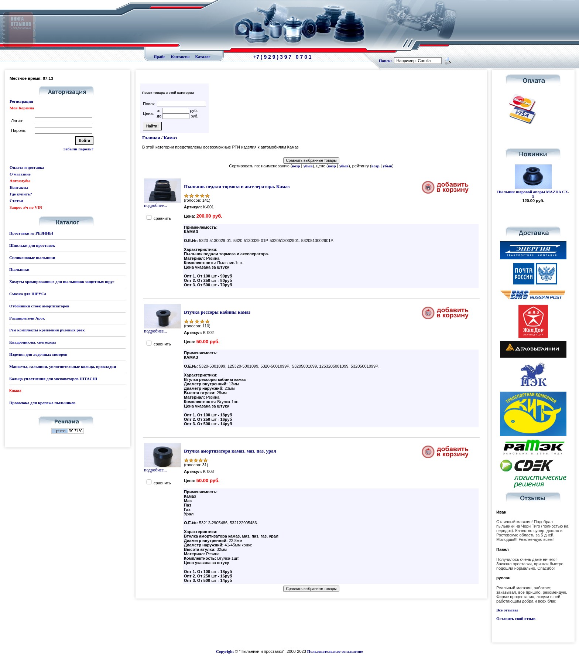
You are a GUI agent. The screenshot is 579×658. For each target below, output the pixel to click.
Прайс (159, 56)
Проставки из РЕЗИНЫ (31, 233)
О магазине (20, 174)
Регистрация (21, 101)
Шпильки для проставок (32, 245)
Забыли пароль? (78, 149)
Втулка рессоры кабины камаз (217, 312)
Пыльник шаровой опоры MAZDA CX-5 (533, 194)
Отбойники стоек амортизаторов (39, 306)
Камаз (170, 137)
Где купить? (21, 194)
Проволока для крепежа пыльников (42, 402)
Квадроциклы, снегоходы (32, 342)
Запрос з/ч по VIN (26, 207)
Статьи (16, 200)
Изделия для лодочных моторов (38, 354)
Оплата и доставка (27, 167)
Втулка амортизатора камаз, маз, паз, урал (230, 451)
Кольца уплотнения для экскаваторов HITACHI (53, 378)
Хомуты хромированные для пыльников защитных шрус (61, 281)
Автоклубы (20, 180)
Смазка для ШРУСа (27, 294)
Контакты (180, 56)
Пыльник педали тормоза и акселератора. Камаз (237, 186)
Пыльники (19, 269)
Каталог (202, 56)
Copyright (225, 651)
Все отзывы (507, 610)
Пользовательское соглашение (335, 651)
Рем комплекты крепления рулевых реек (47, 330)
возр (296, 166)
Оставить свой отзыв (515, 618)
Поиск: (385, 60)
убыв (307, 166)
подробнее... (162, 203)
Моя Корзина (22, 108)
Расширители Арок (27, 318)
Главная (151, 137)
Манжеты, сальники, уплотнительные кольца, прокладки (62, 366)
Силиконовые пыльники (32, 257)
